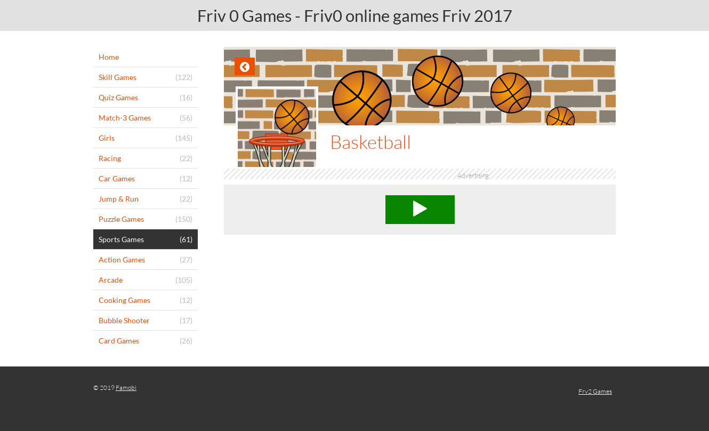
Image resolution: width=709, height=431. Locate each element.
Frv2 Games (595, 391)
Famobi (126, 388)
